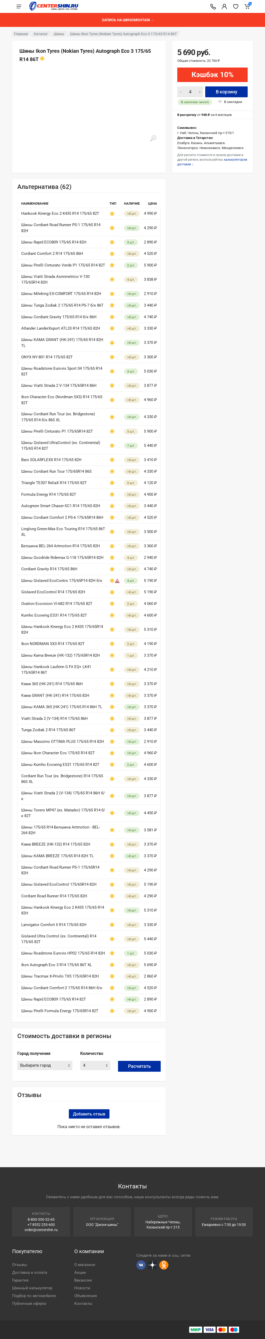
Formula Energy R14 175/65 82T (48, 494)
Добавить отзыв (89, 1114)
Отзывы (19, 1264)
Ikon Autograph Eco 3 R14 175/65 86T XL (56, 965)
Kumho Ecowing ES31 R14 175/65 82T (54, 615)
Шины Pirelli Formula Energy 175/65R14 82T (59, 1011)
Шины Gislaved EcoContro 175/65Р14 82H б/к (61, 580)
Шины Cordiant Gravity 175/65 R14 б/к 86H (59, 317)
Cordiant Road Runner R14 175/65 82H (54, 896)
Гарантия (20, 1280)
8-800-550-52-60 (41, 1219)
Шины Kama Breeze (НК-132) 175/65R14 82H (60, 655)
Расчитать (139, 1066)
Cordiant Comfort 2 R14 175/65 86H (52, 253)
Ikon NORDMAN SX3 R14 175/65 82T (53, 643)
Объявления (85, 1295)
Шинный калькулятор (32, 1288)
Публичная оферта (29, 1303)
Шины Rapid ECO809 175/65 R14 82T (53, 999)
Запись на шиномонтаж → (128, 20)
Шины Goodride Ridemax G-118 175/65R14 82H (62, 557)
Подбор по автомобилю (34, 1295)
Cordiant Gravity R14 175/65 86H (49, 569)
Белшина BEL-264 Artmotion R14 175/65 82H (60, 546)
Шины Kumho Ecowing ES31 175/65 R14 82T (60, 764)
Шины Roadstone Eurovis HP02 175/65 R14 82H (63, 953)
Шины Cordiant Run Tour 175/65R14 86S (56, 471)
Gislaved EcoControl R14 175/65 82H (53, 592)
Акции (80, 1272)
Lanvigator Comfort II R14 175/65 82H (53, 924)
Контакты (83, 1303)
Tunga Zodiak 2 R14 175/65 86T (48, 730)
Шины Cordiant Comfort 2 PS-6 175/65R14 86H (62, 517)
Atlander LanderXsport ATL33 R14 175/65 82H (60, 328)
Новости (82, 1288)
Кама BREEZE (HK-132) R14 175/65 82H (55, 844)
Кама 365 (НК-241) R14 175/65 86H (52, 684)
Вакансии (83, 1280)
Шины (59, 34)
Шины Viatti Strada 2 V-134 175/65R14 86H (59, 385)
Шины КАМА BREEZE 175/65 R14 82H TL (57, 856)
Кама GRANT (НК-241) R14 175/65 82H (55, 695)
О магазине (84, 1264)
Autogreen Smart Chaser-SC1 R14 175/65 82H (60, 506)
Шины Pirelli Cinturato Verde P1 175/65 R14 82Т (63, 265)
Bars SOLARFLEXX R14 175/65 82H (51, 459)
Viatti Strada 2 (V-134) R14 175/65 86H (54, 718)
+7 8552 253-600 (41, 1225)
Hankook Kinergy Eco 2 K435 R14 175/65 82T (60, 213)
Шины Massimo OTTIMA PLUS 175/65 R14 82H (62, 741)
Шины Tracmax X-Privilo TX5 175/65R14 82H (60, 976)
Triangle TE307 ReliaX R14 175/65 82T (54, 482)
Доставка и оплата (29, 1272)
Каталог (41, 34)
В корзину (226, 91)
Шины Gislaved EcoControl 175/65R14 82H (59, 884)
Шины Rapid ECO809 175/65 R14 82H (53, 242)
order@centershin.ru (41, 1230)
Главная (21, 34)
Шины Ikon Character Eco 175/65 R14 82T (58, 753)
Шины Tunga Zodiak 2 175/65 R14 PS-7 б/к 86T (62, 305)
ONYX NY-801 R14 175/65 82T (47, 357)
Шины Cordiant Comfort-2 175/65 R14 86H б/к (61, 988)
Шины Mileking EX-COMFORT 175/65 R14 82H (61, 293)
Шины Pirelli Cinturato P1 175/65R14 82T (57, 431)
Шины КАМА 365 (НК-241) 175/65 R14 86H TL (61, 707)
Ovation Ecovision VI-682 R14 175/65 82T (56, 603)
